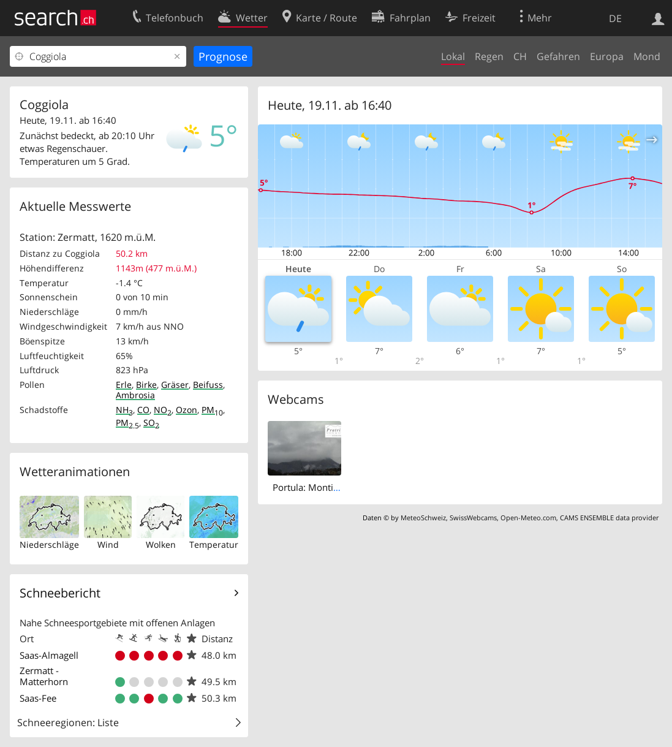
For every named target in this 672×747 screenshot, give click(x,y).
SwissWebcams (473, 517)
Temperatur (213, 544)
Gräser (175, 384)
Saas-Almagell (49, 655)
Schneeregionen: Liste (68, 722)
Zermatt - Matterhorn (44, 676)
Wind (108, 544)
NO (163, 409)
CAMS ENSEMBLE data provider (609, 517)
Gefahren (558, 56)
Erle (124, 384)
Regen (489, 56)
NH (124, 409)
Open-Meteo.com (528, 517)
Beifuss (208, 384)
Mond (646, 56)
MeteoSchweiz (423, 517)
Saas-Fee (38, 698)
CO (143, 409)
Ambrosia (135, 395)
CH (520, 56)
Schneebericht (60, 593)
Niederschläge (49, 544)
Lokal (453, 56)
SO (151, 422)
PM (212, 409)
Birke (146, 384)
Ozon (186, 409)
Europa (607, 56)
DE (615, 18)
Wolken (161, 544)
